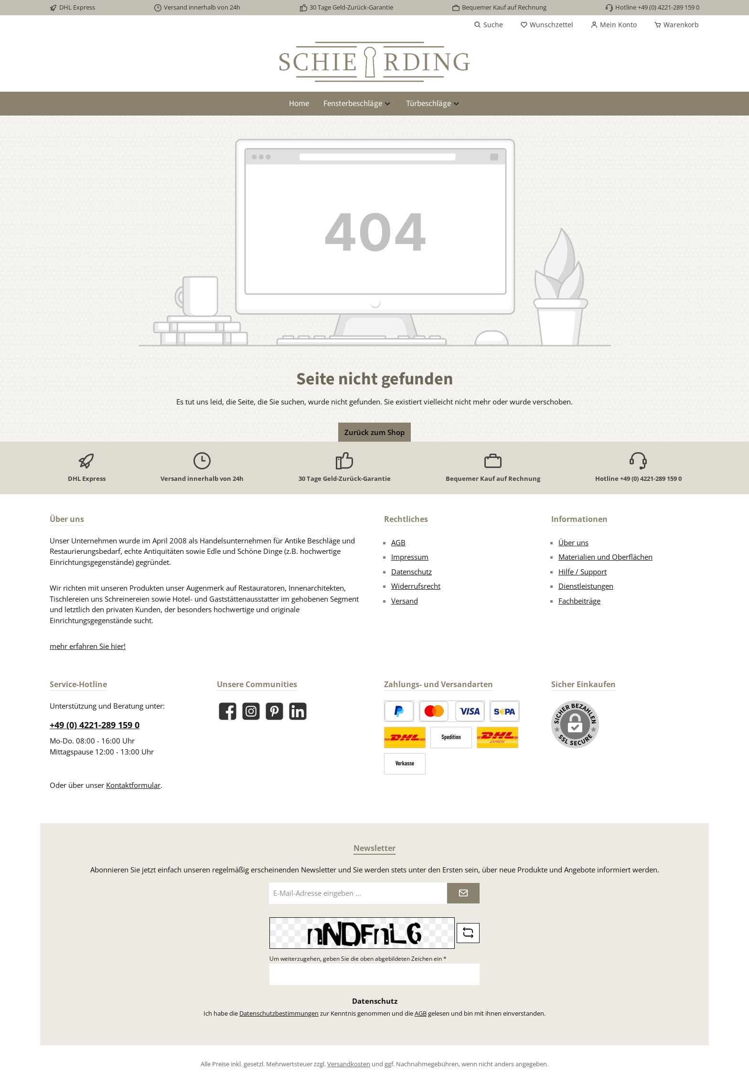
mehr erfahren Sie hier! (88, 646)
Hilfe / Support (582, 571)
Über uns (573, 542)
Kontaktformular (133, 785)
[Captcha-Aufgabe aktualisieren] (468, 933)
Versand (404, 600)
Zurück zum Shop (374, 432)
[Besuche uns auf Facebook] (227, 711)
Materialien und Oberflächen (605, 557)
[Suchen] (488, 24)
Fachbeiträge (579, 600)
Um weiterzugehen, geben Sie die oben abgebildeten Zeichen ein (358, 959)
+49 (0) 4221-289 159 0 (94, 725)
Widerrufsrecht (415, 586)
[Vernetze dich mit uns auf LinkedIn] (298, 711)
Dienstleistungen (585, 586)
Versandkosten (348, 1064)
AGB (398, 542)
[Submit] (463, 893)
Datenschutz (411, 571)
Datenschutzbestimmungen (279, 1013)
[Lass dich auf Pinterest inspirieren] (274, 711)
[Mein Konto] (613, 24)
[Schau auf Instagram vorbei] (251, 711)
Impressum (409, 557)
